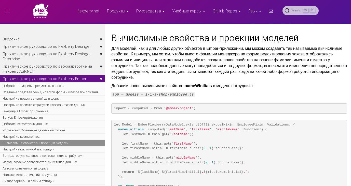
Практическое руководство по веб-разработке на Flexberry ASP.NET (33, 76)
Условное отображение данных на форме (28, 161)
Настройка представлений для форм (31, 123)
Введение (33, 39)
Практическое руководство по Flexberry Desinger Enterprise (33, 61)
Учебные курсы (188, 10)
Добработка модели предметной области (27, 103)
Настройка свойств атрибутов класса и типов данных (33, 131)
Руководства (150, 10)
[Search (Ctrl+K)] (300, 10)
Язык (254, 10)
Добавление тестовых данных (25, 153)
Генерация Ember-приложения (25, 140)
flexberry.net (88, 10)
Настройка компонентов (21, 170)
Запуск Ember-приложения (23, 146)
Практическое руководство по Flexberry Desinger (33, 49)
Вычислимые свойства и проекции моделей (29, 178)
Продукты (118, 10)
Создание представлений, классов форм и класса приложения (29, 114)
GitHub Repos (227, 10)
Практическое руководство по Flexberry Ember (33, 91)
